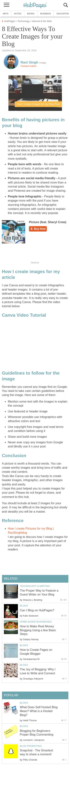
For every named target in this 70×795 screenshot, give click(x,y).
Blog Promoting (31, 746)
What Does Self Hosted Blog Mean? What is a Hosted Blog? (39, 711)
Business (45, 13)
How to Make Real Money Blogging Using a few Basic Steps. (38, 630)
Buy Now (38, 229)
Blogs (24, 605)
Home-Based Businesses (36, 621)
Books (31, 13)
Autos (17, 13)
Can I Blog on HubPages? (37, 610)
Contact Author (29, 66)
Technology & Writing (35, 586)
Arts (5, 13)
